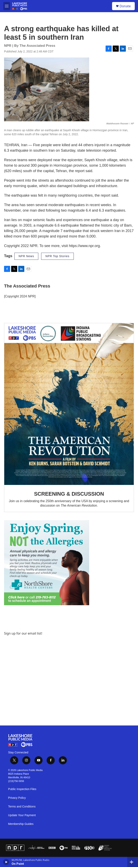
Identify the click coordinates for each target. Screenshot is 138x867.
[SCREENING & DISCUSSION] (69, 404)
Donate (125, 6)
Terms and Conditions (21, 806)
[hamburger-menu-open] (6, 6)
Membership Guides (20, 823)
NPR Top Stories (57, 256)
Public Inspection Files (22, 789)
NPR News (26, 256)
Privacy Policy (17, 797)
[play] (6, 862)
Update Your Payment (22, 815)
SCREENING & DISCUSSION (69, 494)
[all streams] (132, 862)
